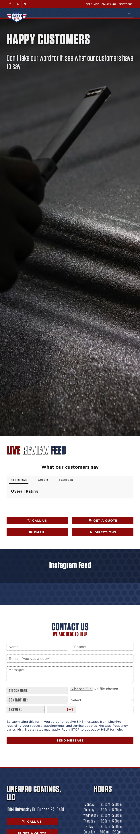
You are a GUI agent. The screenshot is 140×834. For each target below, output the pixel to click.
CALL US (37, 520)
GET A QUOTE (103, 520)
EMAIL (37, 532)
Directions (125, 4)
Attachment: (19, 690)
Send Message (70, 740)
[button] (6, 502)
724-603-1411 (109, 4)
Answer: (15, 709)
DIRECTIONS (103, 532)
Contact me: (18, 700)
